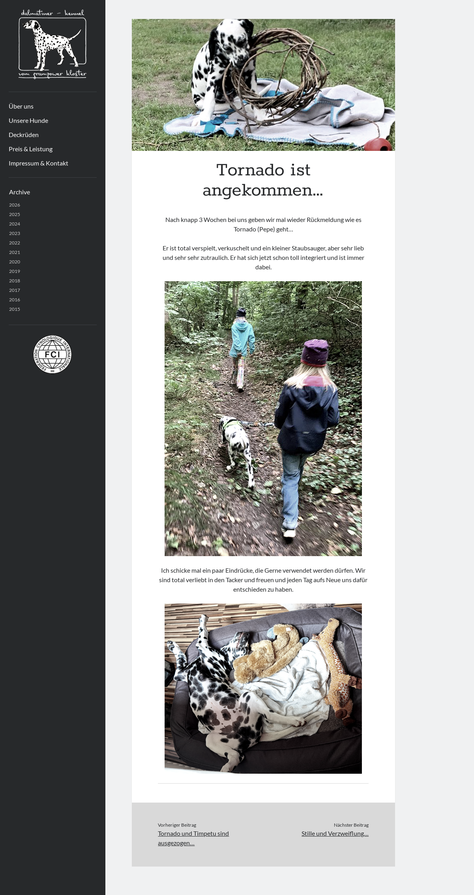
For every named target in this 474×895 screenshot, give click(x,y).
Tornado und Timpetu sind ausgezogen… (193, 837)
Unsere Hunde (28, 120)
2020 (14, 262)
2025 (14, 214)
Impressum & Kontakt (38, 163)
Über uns (21, 106)
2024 (14, 224)
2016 (14, 300)
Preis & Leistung (30, 148)
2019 (14, 271)
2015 (14, 309)
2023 (14, 233)
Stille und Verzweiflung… (335, 833)
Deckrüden (24, 134)
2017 (14, 290)
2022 (14, 243)
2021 (14, 252)
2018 (14, 281)
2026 (14, 205)
